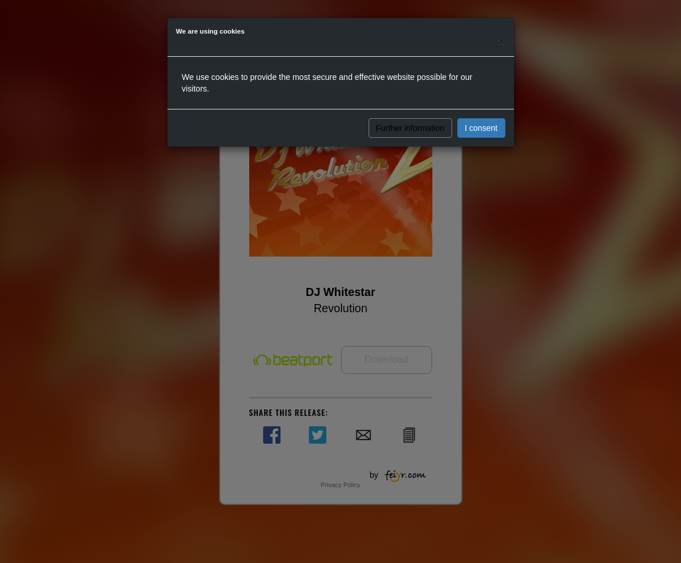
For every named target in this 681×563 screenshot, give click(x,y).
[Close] (501, 41)
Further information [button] (410, 128)
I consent (481, 128)
